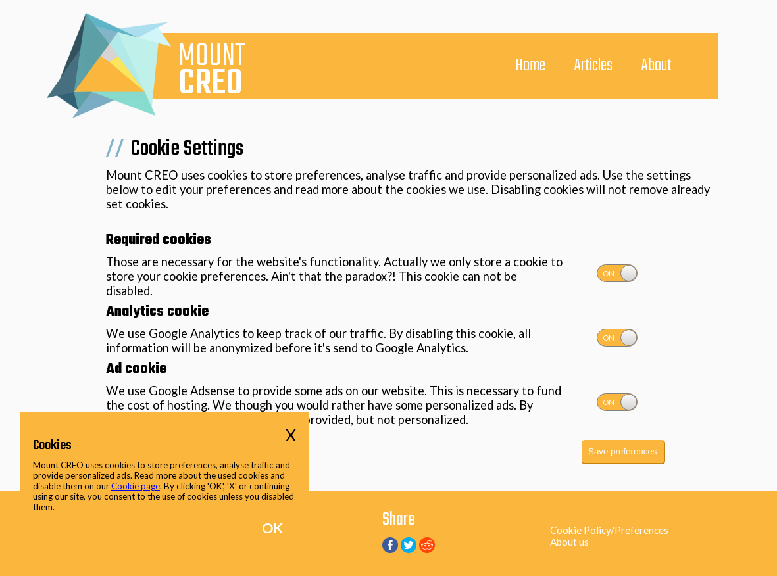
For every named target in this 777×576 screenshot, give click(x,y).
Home (530, 66)
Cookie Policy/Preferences (609, 530)
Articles (593, 66)
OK (272, 528)
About (656, 66)
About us (569, 542)
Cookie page (135, 486)
